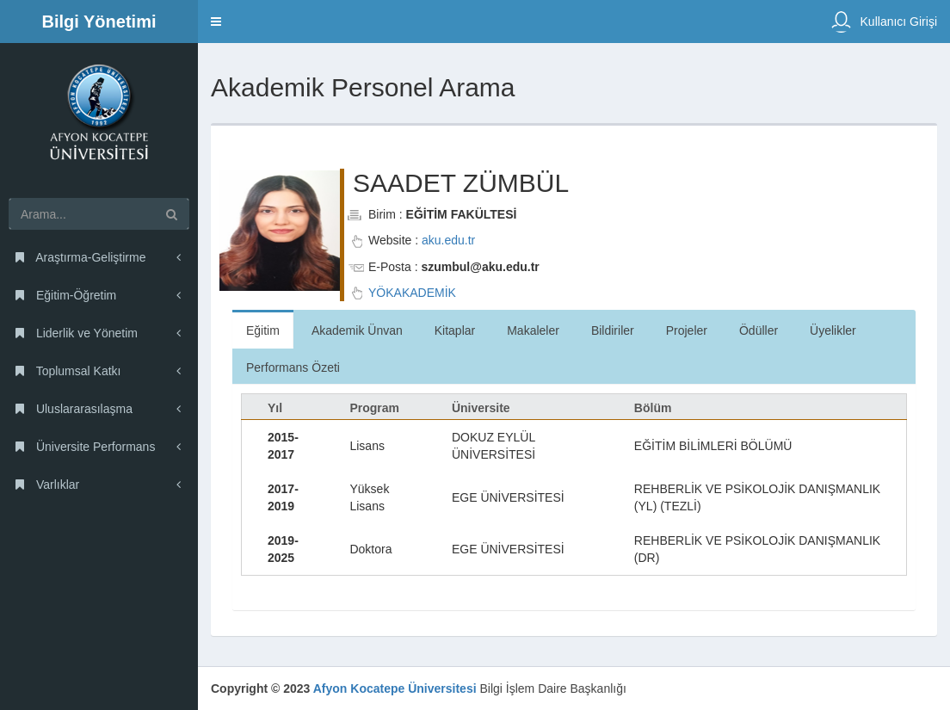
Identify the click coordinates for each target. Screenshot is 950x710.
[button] (216, 21)
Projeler (686, 330)
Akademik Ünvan (357, 330)
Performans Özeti (293, 367)
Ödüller (758, 330)
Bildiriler (612, 330)
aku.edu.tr (448, 240)
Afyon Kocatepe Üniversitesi (395, 688)
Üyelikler (833, 330)
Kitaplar (455, 330)
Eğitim (263, 330)
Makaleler (533, 330)
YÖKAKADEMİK (412, 292)
